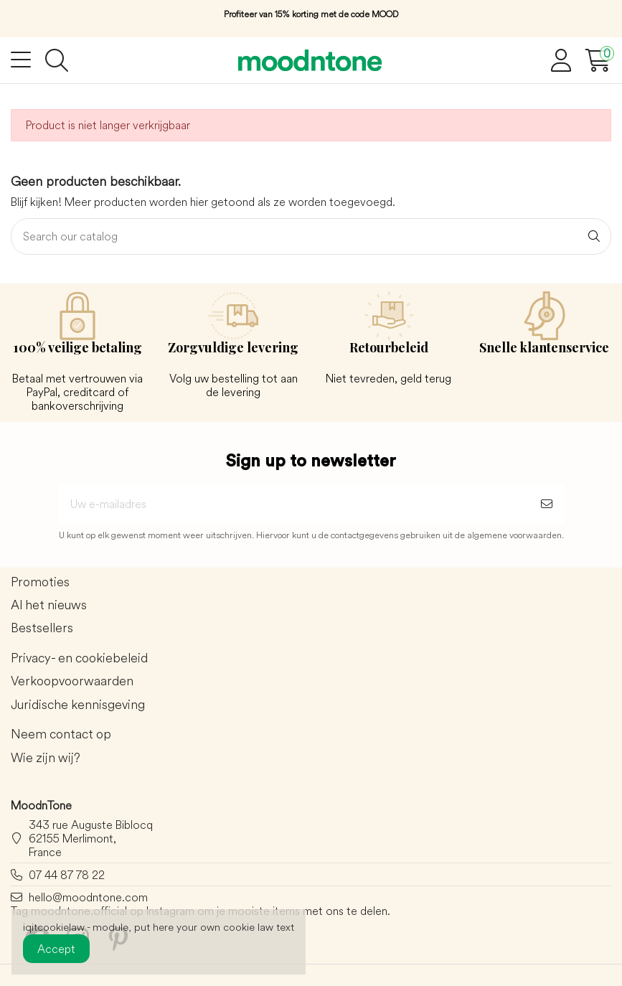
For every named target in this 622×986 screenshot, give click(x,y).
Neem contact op (61, 734)
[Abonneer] (546, 504)
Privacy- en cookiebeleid (79, 658)
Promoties (40, 582)
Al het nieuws (49, 605)
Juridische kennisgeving (78, 705)
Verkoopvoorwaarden (72, 681)
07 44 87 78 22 (67, 875)
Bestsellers (42, 628)
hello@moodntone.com (88, 897)
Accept (56, 949)
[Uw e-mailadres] (294, 504)
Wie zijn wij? (45, 758)
